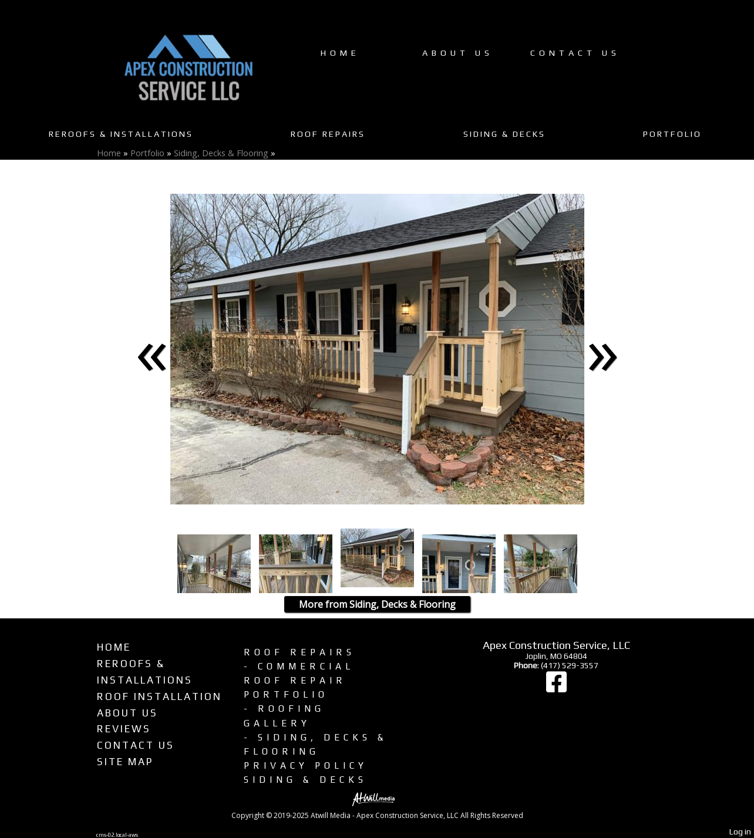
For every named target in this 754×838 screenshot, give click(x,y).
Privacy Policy (306, 765)
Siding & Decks (504, 134)
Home (340, 53)
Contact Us (575, 53)
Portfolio (672, 134)
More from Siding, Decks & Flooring (377, 604)
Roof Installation (159, 696)
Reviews (124, 729)
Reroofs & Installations (121, 134)
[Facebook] (556, 687)
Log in (740, 831)
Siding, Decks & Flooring (221, 153)
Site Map (125, 762)
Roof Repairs (328, 134)
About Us (457, 53)
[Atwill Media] (377, 798)
